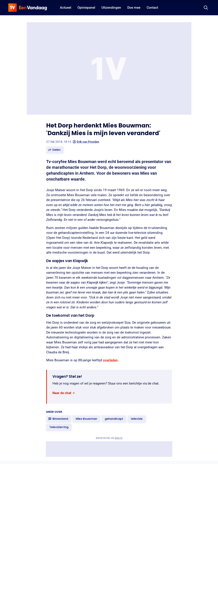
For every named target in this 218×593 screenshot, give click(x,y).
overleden (110, 360)
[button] (55, 149)
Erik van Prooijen (86, 141)
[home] (27, 7)
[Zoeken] (206, 7)
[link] (63, 393)
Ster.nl (118, 438)
